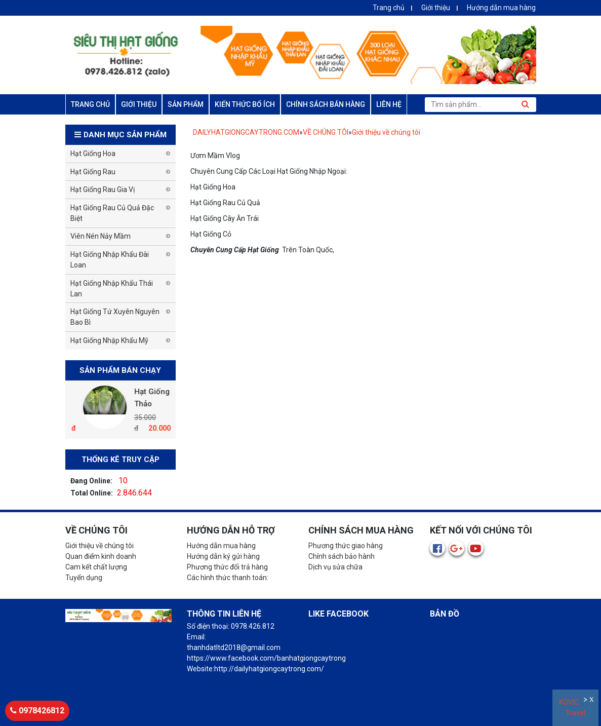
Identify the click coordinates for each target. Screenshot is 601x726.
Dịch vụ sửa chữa (335, 567)
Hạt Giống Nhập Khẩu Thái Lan (111, 288)
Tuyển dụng (83, 578)
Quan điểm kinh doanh (100, 556)
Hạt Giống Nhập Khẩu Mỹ (109, 340)
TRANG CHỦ (90, 104)
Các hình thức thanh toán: (227, 578)
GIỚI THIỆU (138, 104)
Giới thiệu (435, 8)
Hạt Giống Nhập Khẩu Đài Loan (109, 259)
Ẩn (586, 701)
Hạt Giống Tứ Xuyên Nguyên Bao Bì (114, 317)
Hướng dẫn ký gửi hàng (223, 556)
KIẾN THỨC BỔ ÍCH (245, 104)
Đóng (592, 701)
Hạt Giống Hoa (92, 153)
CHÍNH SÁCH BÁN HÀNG (325, 104)
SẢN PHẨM (186, 104)
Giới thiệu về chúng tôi (386, 132)
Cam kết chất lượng (96, 567)
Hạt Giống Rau (92, 172)
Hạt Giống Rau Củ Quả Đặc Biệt (112, 213)
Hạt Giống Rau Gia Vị (102, 189)
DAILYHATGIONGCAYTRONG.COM (246, 132)
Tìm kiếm (525, 104)
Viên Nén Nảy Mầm (100, 236)
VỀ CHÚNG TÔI (325, 132)
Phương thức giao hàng (345, 546)
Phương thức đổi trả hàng (227, 567)
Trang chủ (389, 8)
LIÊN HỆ (389, 104)
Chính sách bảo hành (341, 556)
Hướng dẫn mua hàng (501, 8)
